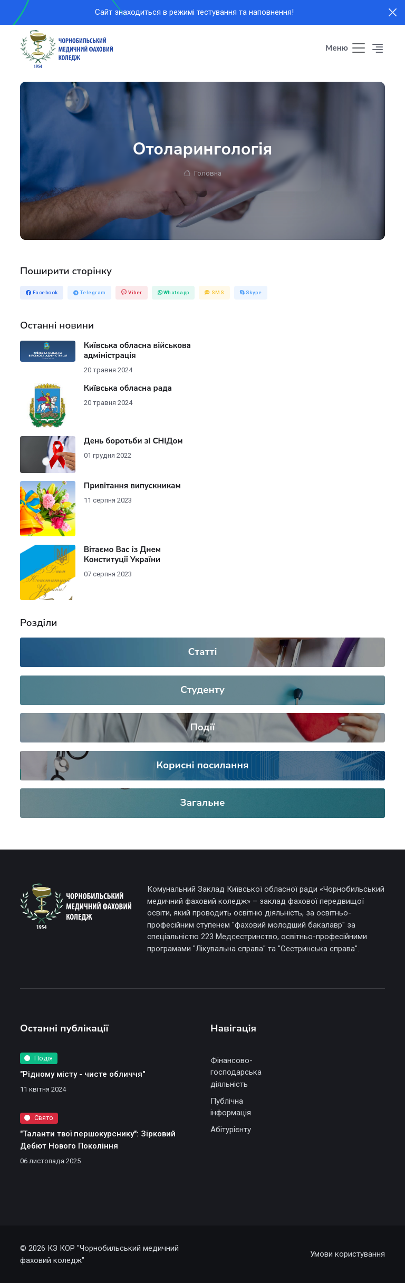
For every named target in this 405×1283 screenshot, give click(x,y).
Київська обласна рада (128, 388)
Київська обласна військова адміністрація (137, 350)
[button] (378, 48)
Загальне (202, 802)
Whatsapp (173, 292)
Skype (251, 292)
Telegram (89, 292)
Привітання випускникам (132, 485)
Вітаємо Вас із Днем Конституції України (122, 554)
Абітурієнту (230, 1129)
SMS (215, 292)
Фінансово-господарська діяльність (236, 1072)
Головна (202, 173)
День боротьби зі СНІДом (133, 441)
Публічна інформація (230, 1107)
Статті (202, 652)
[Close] (392, 12)
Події (202, 727)
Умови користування (347, 1254)
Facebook (42, 292)
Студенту (202, 690)
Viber (131, 292)
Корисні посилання (203, 765)
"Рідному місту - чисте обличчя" (82, 1074)
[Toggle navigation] (346, 49)
